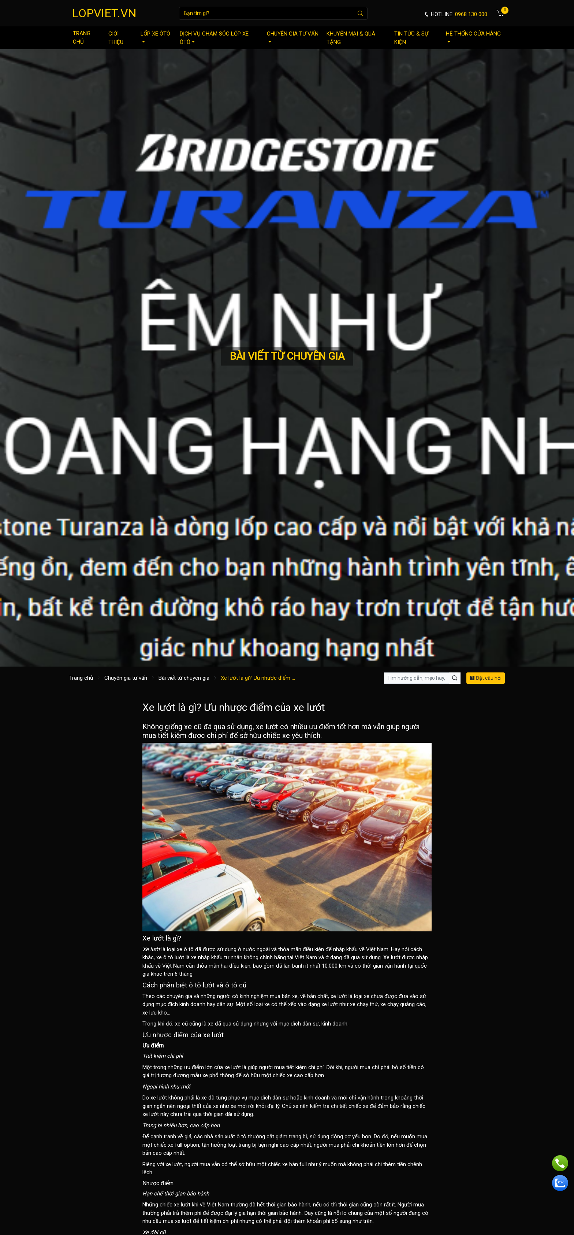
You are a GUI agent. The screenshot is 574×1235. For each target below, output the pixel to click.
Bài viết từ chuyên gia (184, 678)
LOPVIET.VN (104, 13)
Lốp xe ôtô (155, 36)
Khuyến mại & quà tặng (351, 37)
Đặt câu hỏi (486, 678)
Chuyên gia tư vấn (292, 36)
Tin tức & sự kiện (411, 37)
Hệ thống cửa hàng (473, 36)
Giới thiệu (115, 37)
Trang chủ (81, 37)
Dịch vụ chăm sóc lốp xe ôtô (214, 37)
